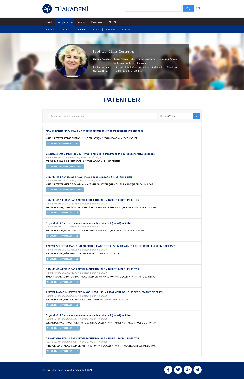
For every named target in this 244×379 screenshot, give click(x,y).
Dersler (81, 22)
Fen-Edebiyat (120, 71)
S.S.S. (112, 22)
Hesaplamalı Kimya (166, 59)
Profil (48, 22)
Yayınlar (50, 29)
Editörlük (110, 29)
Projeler (65, 29)
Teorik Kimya (120, 59)
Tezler (96, 29)
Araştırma (65, 22)
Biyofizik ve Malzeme (135, 63)
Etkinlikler (127, 29)
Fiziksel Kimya (135, 59)
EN (197, 8)
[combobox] (180, 116)
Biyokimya (149, 59)
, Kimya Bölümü (135, 71)
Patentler (81, 29)
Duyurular (97, 22)
